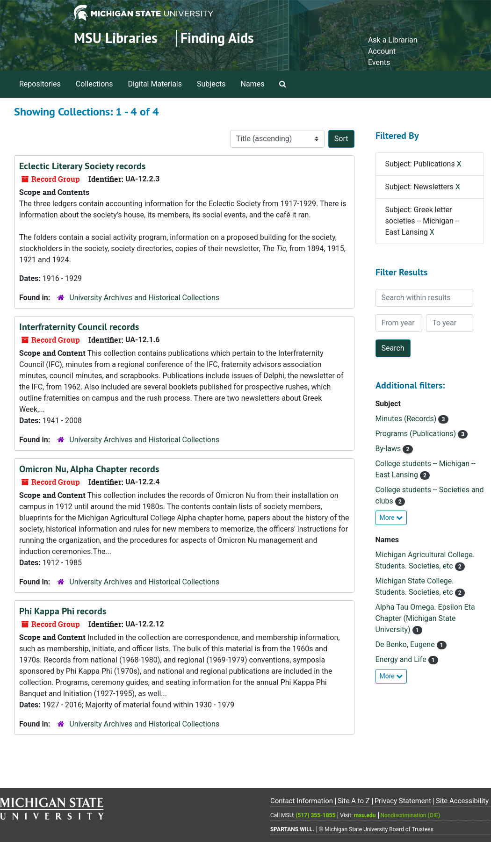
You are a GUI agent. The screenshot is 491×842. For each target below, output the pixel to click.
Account (382, 51)
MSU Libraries (116, 38)
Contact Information (301, 801)
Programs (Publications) (416, 433)
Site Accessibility (462, 801)
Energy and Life (401, 659)
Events (379, 62)
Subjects (211, 83)
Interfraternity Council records (79, 327)
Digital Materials (155, 83)
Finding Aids (217, 38)
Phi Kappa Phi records (62, 611)
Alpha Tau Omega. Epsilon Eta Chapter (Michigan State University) (425, 618)
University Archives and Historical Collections (144, 297)
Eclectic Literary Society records (82, 166)
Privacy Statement (403, 801)
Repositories (40, 83)
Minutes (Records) (407, 418)
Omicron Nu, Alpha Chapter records (89, 469)
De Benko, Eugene (406, 644)
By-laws (389, 448)
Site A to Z (354, 801)
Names (253, 83)
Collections (94, 83)
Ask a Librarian (393, 40)
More (391, 517)
